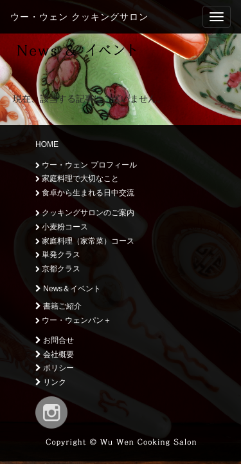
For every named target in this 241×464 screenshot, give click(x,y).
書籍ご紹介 (58, 306)
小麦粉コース (61, 226)
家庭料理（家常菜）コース (84, 241)
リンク (50, 382)
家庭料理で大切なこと (77, 178)
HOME (46, 144)
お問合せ (54, 340)
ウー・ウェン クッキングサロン (79, 17)
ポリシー (54, 367)
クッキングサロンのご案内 (84, 212)
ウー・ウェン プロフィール (86, 164)
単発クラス (57, 254)
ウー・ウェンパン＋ (73, 320)
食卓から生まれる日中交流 (84, 192)
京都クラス (57, 268)
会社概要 (54, 354)
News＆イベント (68, 288)
